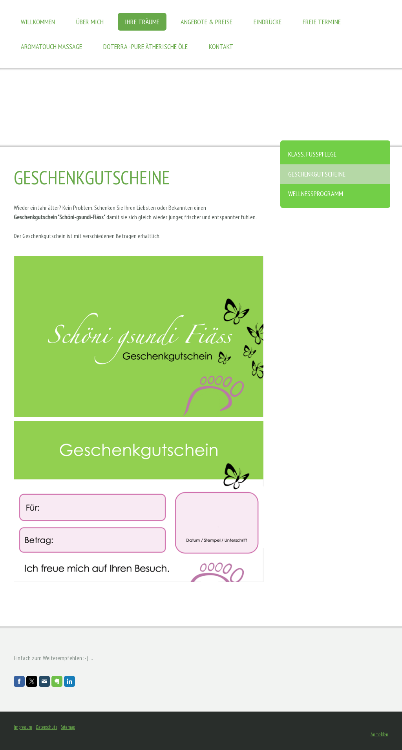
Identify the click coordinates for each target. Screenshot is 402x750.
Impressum (23, 727)
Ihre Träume (142, 21)
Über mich (90, 21)
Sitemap (68, 727)
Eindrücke (267, 21)
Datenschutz (46, 727)
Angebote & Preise (206, 21)
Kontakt (221, 46)
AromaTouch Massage (51, 46)
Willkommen (38, 21)
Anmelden (379, 734)
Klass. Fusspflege (312, 153)
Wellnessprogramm (315, 193)
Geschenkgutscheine (316, 173)
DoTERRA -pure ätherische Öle (145, 46)
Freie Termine (322, 21)
